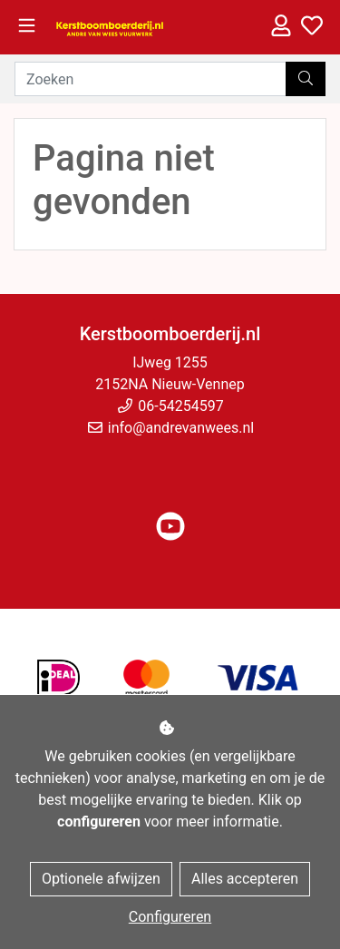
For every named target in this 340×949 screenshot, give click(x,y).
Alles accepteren (244, 878)
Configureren (170, 916)
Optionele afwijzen (101, 878)
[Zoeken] (151, 79)
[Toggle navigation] (27, 26)
